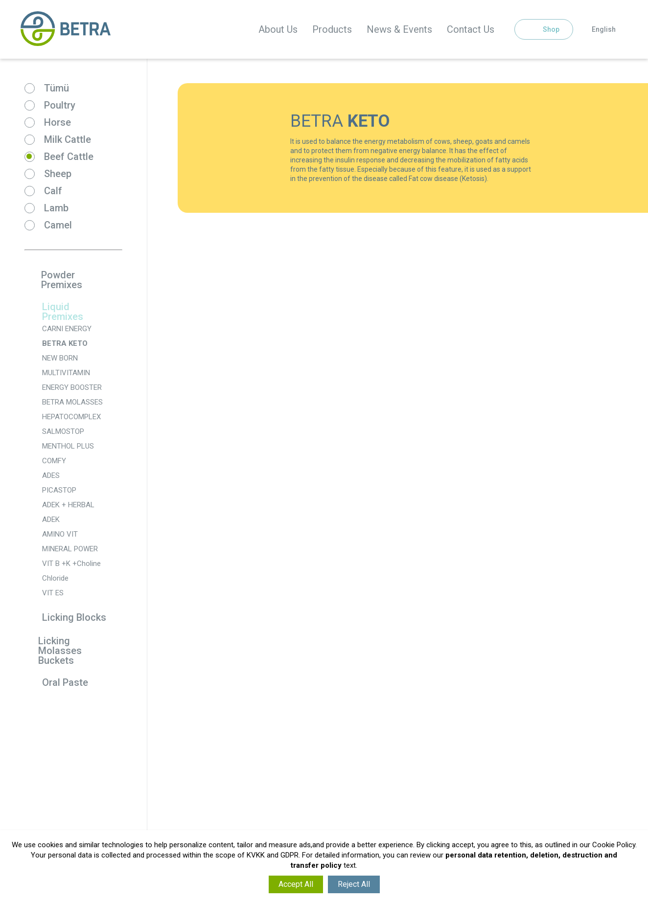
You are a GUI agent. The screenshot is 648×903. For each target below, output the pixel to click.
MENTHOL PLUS (68, 446)
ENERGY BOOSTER (72, 387)
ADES (51, 475)
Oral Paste (56, 683)
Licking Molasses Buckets (53, 650)
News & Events (399, 29)
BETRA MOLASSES (72, 402)
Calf (53, 191)
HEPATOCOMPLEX (71, 416)
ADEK (51, 519)
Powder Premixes (53, 280)
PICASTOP (59, 490)
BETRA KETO (65, 343)
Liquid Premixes (53, 311)
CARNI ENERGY (67, 328)
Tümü (56, 88)
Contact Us (470, 29)
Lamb (56, 208)
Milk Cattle (67, 139)
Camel (58, 225)
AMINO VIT (60, 534)
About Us (278, 29)
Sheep (57, 174)
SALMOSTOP (63, 431)
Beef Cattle (68, 156)
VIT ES (53, 592)
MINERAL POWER (70, 548)
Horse (57, 122)
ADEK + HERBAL (68, 504)
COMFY (54, 460)
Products (332, 29)
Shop (543, 29)
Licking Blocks (65, 618)
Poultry (59, 105)
